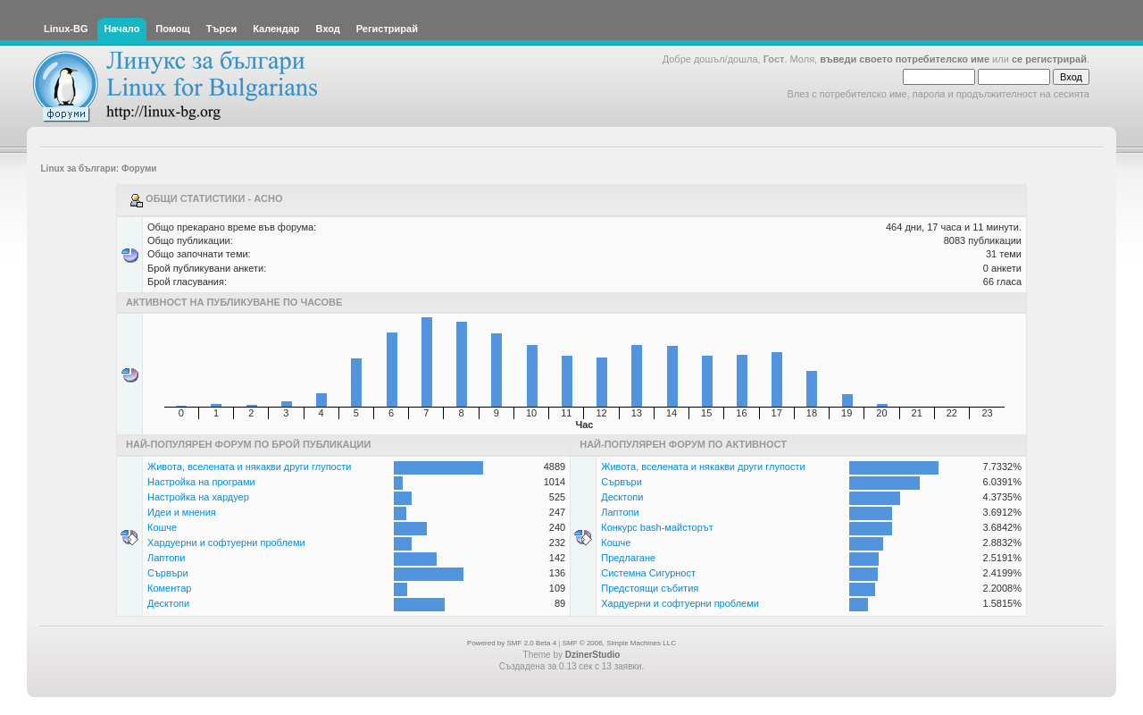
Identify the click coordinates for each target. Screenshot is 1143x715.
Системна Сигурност (648, 573)
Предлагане (628, 557)
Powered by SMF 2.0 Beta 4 (511, 643)
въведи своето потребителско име (904, 59)
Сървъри (167, 573)
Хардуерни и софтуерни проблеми (226, 542)
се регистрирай (1049, 59)
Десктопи (168, 603)
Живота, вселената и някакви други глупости (249, 466)
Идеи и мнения (181, 512)
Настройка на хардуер (198, 497)
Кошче (162, 527)
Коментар (169, 588)
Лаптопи (166, 557)
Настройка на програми (201, 481)
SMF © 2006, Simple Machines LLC (619, 643)
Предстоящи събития (649, 588)
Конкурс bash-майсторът (657, 527)
